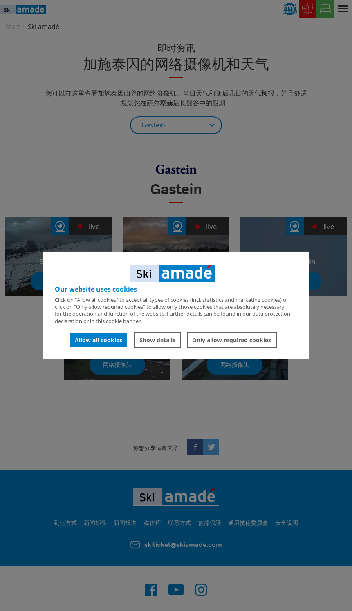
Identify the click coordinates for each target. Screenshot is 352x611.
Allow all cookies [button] (98, 340)
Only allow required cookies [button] (231, 340)
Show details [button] (157, 340)
